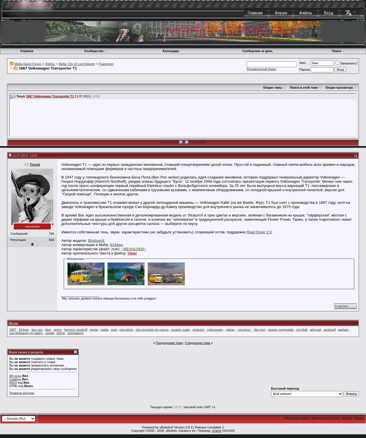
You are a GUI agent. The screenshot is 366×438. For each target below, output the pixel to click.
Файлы (305, 13)
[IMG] (13, 382)
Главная (255, 13)
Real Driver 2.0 (259, 232)
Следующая (198, 142)
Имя (302, 62)
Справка (26, 51)
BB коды (15, 375)
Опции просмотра (339, 87)
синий (49, 333)
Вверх (359, 418)
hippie (94, 329)
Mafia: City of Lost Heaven (77, 64)
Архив (347, 418)
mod (114, 329)
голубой (301, 329)
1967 (12, 329)
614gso (24, 329)
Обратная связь (296, 418)
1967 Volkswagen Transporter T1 (50, 96)
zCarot (216, 430)
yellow (230, 329)
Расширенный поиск (261, 69)
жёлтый (315, 329)
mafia (104, 329)
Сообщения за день (257, 51)
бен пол (259, 329)
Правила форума (21, 393)
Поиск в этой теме (304, 87)
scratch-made (180, 329)
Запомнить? (347, 63)
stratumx (198, 329)
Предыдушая (168, 142)
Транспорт (106, 64)
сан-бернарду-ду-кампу (26, 333)
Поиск (338, 51)
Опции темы (272, 87)
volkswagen (215, 329)
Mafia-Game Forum (28, 64)
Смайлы (15, 379)
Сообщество (95, 51)
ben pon (37, 329)
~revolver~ (244, 329)
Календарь (171, 51)
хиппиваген (75, 333)
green (58, 329)
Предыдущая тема (169, 343)
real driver (126, 329)
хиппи (61, 333)
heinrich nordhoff (75, 329)
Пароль (304, 69)
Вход (328, 13)
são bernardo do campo (152, 329)
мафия (343, 329)
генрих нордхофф (281, 329)
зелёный (329, 329)
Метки (13, 323)
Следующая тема (197, 343)
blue (48, 329)
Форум (281, 13)
